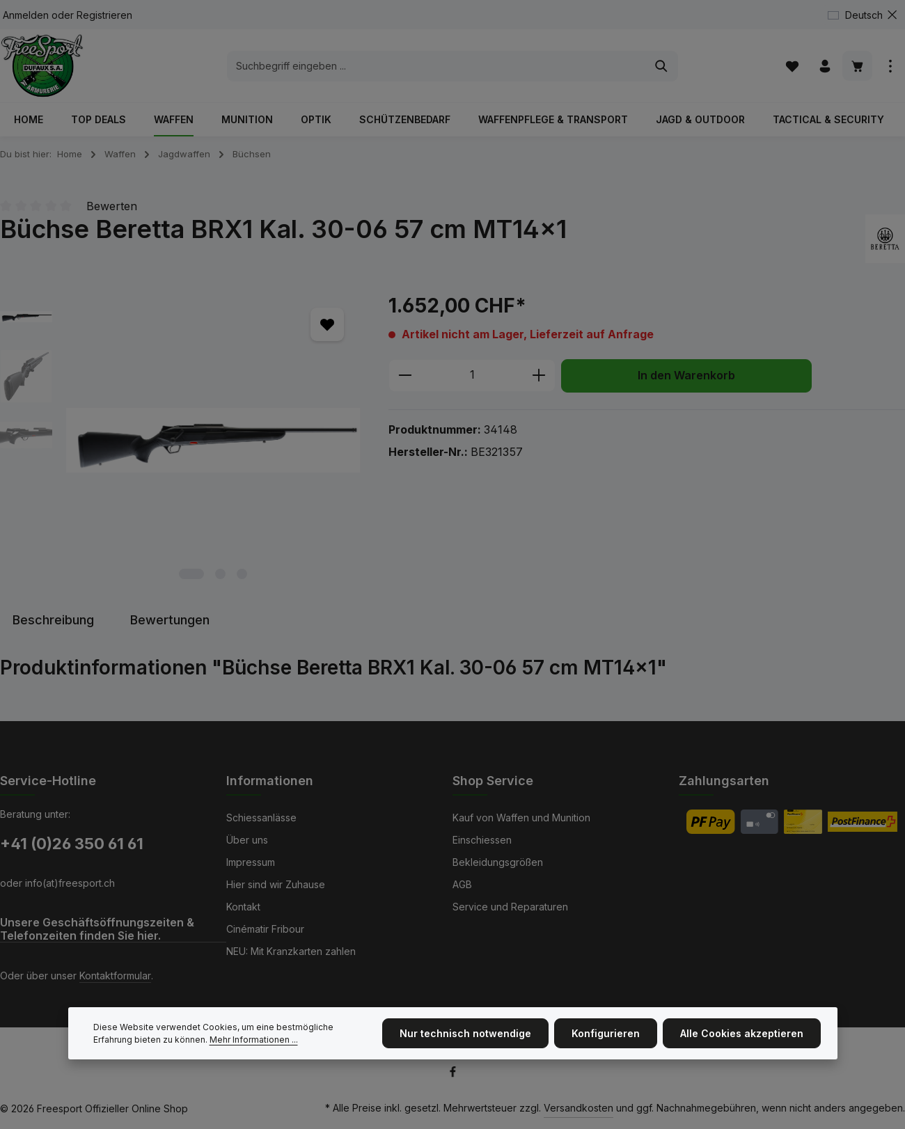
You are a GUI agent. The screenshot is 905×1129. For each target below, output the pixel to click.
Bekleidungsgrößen (497, 862)
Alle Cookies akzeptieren (741, 1036)
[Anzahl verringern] (404, 376)
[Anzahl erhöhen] (539, 376)
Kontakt (243, 907)
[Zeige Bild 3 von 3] (242, 574)
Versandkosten (578, 1108)
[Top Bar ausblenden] (892, 15)
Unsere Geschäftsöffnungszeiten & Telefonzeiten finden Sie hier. (97, 929)
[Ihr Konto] (825, 66)
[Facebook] (453, 1074)
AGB (462, 884)
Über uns (247, 840)
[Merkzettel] (792, 66)
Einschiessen (482, 840)
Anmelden (26, 15)
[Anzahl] (472, 376)
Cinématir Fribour (265, 929)
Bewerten (111, 206)
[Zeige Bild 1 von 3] (191, 574)
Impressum (250, 862)
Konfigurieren (606, 1036)
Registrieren (104, 15)
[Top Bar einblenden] (890, 66)
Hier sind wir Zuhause (275, 884)
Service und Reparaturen (510, 907)
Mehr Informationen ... (254, 1041)
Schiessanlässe (261, 817)
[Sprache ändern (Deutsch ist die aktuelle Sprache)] (860, 15)
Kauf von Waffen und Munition (521, 817)
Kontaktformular (115, 975)
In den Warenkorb (686, 375)
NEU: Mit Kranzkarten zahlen (291, 951)
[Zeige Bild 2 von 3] (220, 574)
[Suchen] (661, 66)
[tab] (53, 619)
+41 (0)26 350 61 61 (71, 844)
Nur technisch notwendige (465, 1036)
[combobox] (436, 66)
